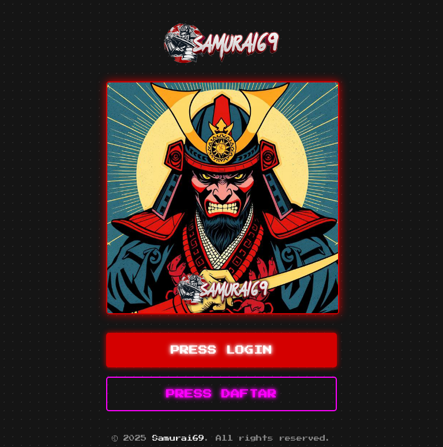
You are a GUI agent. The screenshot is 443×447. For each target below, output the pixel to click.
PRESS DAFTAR (221, 394)
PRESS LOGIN (221, 350)
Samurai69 (178, 438)
